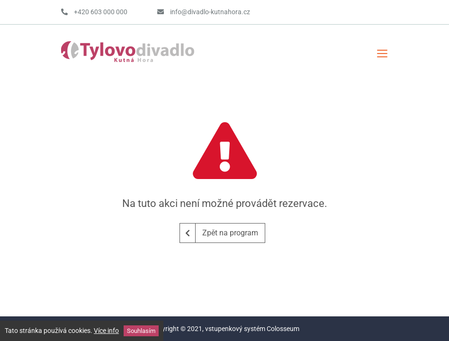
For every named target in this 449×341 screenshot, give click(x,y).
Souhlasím (141, 330)
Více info (106, 330)
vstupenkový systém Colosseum (252, 328)
